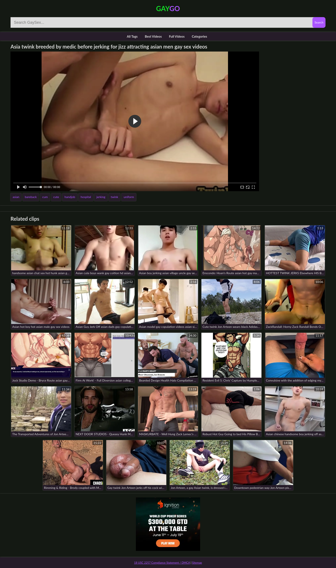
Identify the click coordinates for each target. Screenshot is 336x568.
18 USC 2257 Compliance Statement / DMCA (162, 562)
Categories (199, 36)
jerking (100, 197)
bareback (31, 197)
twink (114, 197)
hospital (86, 197)
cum (45, 197)
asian (16, 197)
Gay (168, 8)
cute (56, 197)
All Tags (132, 36)
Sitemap (197, 562)
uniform (129, 197)
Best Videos (153, 36)
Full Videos (176, 36)
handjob (69, 197)
